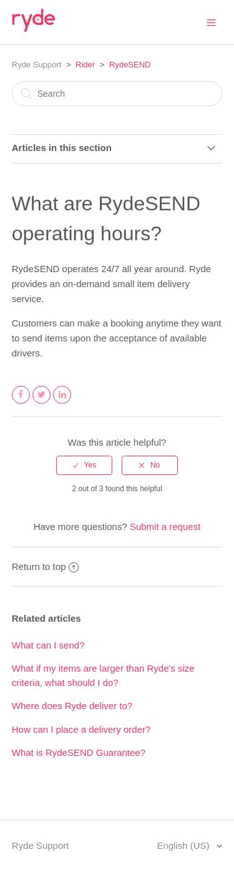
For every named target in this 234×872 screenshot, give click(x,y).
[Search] (117, 93)
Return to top (45, 566)
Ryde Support (37, 64)
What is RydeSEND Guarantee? (78, 752)
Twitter (42, 403)
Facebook (21, 403)
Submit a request (165, 526)
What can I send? (48, 645)
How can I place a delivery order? (81, 729)
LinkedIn (62, 403)
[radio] (84, 465)
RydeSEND (129, 64)
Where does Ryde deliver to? (72, 705)
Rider (85, 64)
